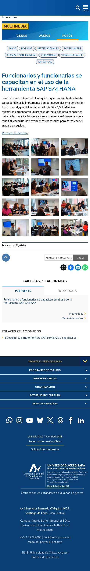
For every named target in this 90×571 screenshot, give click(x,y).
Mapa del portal (38, 542)
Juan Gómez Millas (50, 525)
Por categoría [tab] (67, 291)
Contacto (56, 542)
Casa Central (57, 513)
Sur (66, 525)
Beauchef (56, 520)
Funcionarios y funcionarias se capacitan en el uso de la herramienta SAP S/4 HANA (38, 301)
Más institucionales (72, 318)
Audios (44, 35)
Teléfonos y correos (56, 537)
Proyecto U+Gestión (15, 133)
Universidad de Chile (42, 552)
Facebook (70, 267)
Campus (25, 520)
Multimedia (15, 26)
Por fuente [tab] (23, 291)
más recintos (45, 529)
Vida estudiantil (72, 55)
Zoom (5, 140)
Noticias (26, 48)
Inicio (5, 17)
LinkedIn (78, 267)
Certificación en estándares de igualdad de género (52, 493)
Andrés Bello (40, 520)
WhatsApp (85, 267)
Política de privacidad (45, 557)
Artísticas (45, 61)
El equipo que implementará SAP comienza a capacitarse (41, 337)
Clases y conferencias (21, 55)
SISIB (25, 552)
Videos (21, 35)
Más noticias (76, 313)
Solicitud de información (45, 449)
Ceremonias (48, 55)
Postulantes (72, 48)
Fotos (14, 17)
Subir (6, 258)
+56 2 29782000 (30, 537)
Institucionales (48, 48)
